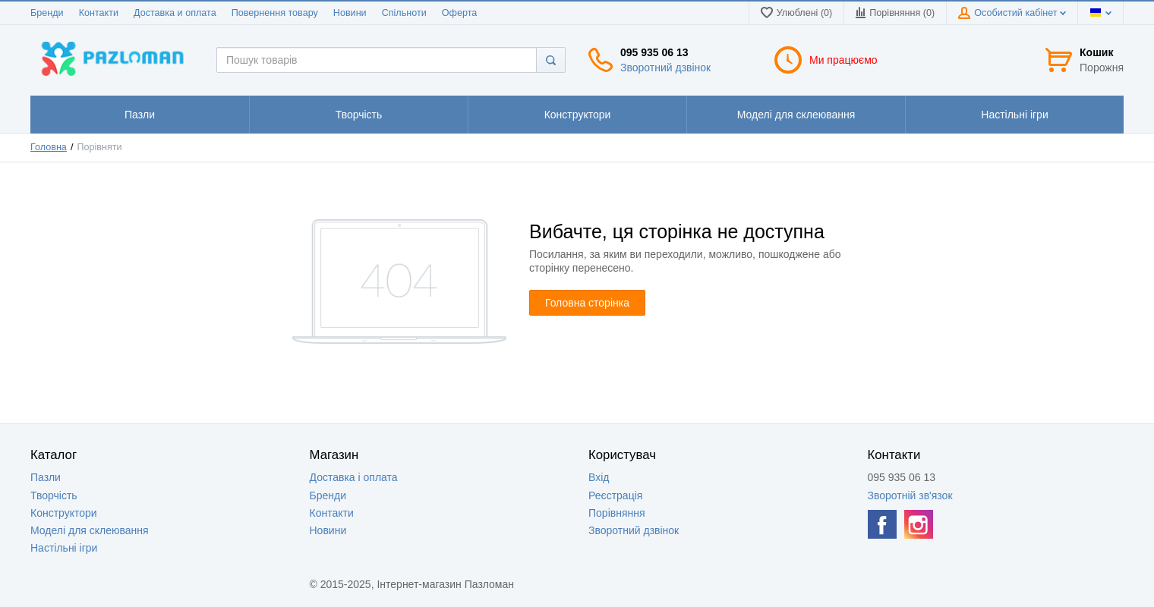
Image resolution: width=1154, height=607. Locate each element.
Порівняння (616, 513)
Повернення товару (275, 13)
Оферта (460, 13)
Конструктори (63, 513)
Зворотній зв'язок (910, 495)
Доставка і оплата (354, 477)
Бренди (47, 13)
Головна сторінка (587, 303)
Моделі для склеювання (89, 530)
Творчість (53, 495)
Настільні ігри (63, 548)
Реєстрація (615, 495)
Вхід (598, 477)
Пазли (45, 477)
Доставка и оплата (175, 13)
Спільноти (404, 13)
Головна (48, 147)
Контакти (98, 13)
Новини (350, 13)
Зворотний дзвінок (665, 67)
